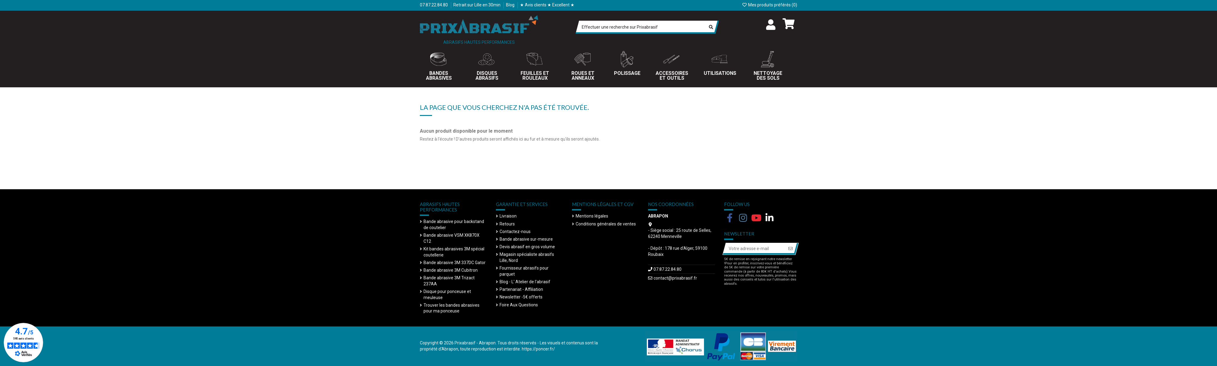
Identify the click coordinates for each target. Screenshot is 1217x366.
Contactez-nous (515, 231)
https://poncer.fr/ (538, 349)
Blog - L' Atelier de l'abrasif (525, 281)
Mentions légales (592, 216)
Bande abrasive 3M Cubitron (451, 270)
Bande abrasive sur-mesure (526, 239)
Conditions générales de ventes (606, 223)
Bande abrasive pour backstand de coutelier (454, 224)
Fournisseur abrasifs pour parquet (524, 271)
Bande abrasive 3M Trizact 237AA (449, 280)
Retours (507, 223)
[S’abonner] (790, 249)
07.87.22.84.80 (434, 4)
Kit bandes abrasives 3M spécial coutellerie (454, 251)
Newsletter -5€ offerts (521, 297)
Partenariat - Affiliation (521, 289)
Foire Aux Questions (519, 304)
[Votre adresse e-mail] (754, 249)
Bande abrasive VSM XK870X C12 (451, 238)
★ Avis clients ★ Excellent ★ (547, 4)
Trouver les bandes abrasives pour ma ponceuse (451, 308)
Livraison (508, 216)
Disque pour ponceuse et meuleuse (447, 294)
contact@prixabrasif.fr (675, 278)
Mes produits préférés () (769, 4)
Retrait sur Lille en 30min (477, 4)
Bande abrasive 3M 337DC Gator (455, 262)
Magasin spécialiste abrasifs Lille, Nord (527, 257)
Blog (510, 4)
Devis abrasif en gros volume (527, 246)
